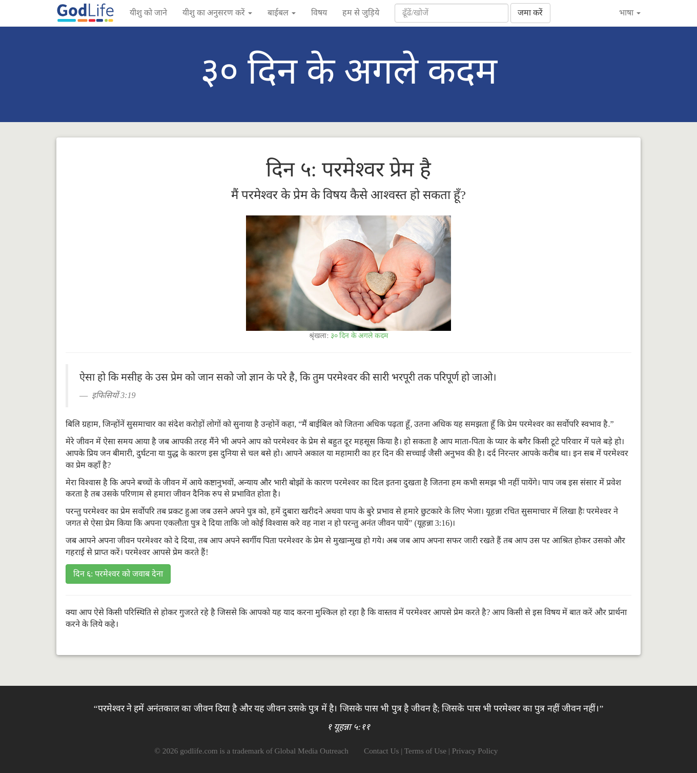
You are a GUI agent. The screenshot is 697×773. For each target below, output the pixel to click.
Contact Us (381, 750)
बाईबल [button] (282, 12)
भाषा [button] (630, 12)
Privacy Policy (475, 750)
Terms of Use (425, 750)
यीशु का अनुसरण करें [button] (217, 12)
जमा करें (530, 12)
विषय (319, 12)
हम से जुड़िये (360, 12)
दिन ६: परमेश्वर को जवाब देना (118, 573)
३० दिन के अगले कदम (359, 336)
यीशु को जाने (148, 12)
